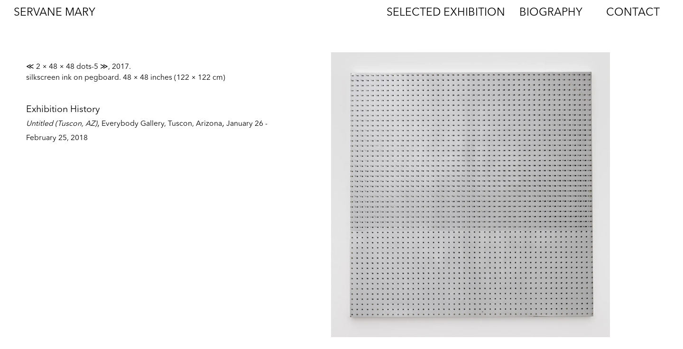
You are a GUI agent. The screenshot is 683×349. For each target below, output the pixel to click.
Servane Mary (54, 13)
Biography (550, 13)
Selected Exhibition (446, 13)
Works (343, 13)
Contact (633, 13)
